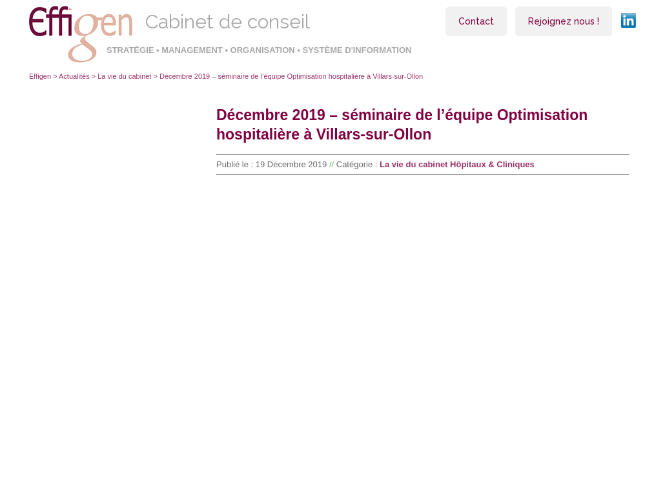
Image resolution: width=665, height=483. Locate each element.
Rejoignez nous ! (563, 21)
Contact (476, 21)
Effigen (40, 76)
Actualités (74, 76)
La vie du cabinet (124, 76)
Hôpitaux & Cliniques (492, 164)
